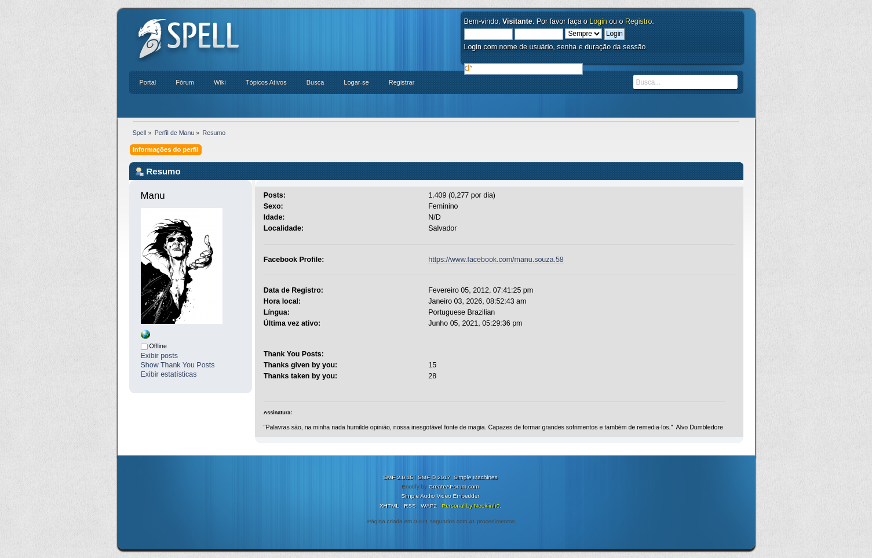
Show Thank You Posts (178, 365)
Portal (148, 82)
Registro (638, 21)
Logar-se (356, 82)
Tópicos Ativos (266, 82)
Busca (315, 82)
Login (598, 21)
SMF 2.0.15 (398, 477)
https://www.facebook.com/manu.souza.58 (496, 260)
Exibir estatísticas (169, 374)
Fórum (185, 82)
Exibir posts (159, 356)
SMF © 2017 (434, 477)
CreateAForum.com (454, 486)
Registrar (402, 82)
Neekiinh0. (487, 505)
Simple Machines (476, 477)
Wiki (220, 82)
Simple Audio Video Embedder (440, 496)
